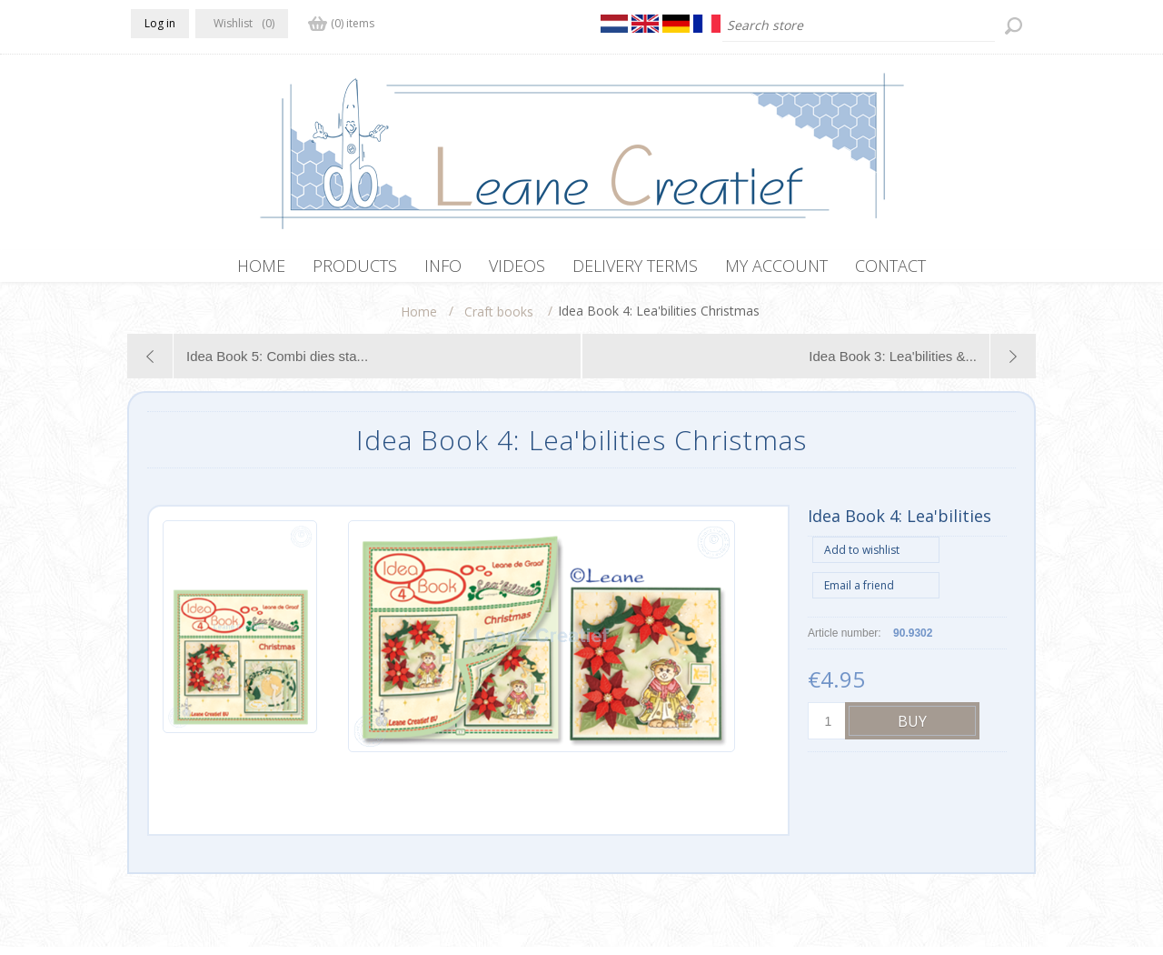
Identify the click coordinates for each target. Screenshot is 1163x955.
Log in (159, 23)
